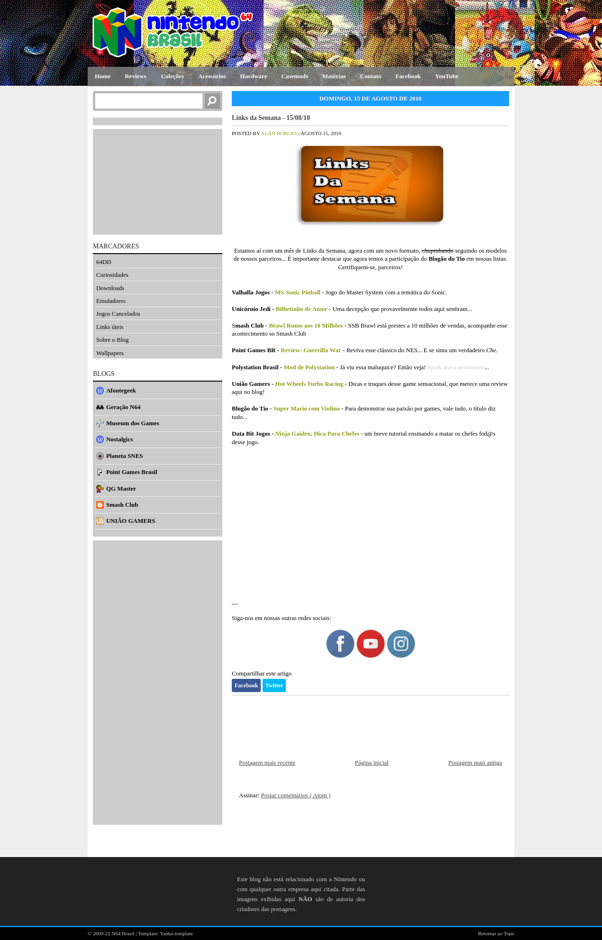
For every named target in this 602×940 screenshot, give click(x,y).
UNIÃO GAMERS (130, 520)
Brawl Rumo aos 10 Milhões (306, 325)
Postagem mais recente (267, 762)
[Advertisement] (370, 527)
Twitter (274, 685)
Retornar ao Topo (496, 933)
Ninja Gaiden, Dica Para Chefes (317, 433)
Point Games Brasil (131, 471)
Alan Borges (279, 133)
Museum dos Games (132, 423)
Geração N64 (123, 407)
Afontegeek (121, 390)
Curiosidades (112, 274)
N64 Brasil (124, 933)
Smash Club (122, 504)
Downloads (110, 288)
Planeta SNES (124, 455)
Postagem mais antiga (475, 762)
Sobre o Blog (112, 339)
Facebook (246, 685)
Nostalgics (119, 439)
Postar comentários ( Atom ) (296, 795)
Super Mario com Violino (307, 408)
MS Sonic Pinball (297, 292)
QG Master (121, 488)
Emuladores (111, 300)
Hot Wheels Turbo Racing (309, 383)
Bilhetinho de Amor (302, 308)
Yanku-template (176, 933)
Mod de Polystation (309, 367)
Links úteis (109, 326)
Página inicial (372, 762)
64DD (103, 261)
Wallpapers (110, 352)
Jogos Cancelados (118, 313)
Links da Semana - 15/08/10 (271, 117)
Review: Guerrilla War (311, 350)
